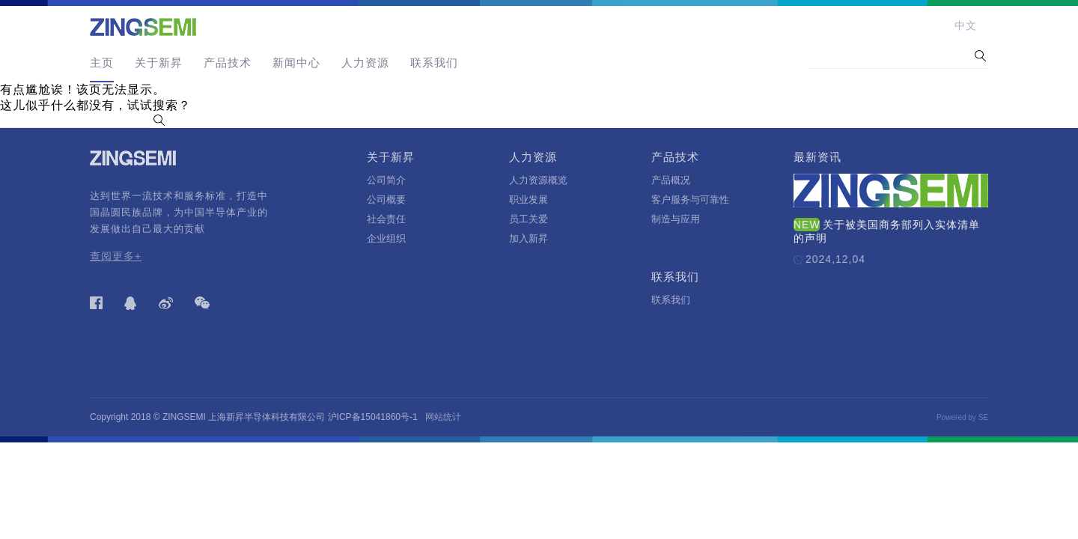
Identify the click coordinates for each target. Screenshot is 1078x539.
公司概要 (386, 199)
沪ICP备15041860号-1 (373, 417)
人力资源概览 (538, 180)
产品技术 (228, 62)
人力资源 (365, 62)
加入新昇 (528, 238)
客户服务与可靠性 (690, 199)
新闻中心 (296, 62)
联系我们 (434, 62)
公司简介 (386, 180)
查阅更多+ (115, 256)
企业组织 (386, 238)
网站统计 (443, 417)
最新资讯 (817, 156)
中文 (965, 25)
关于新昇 (159, 62)
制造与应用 (675, 219)
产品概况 (670, 180)
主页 (102, 62)
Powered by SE (962, 417)
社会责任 (386, 219)
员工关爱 (528, 219)
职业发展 (528, 199)
